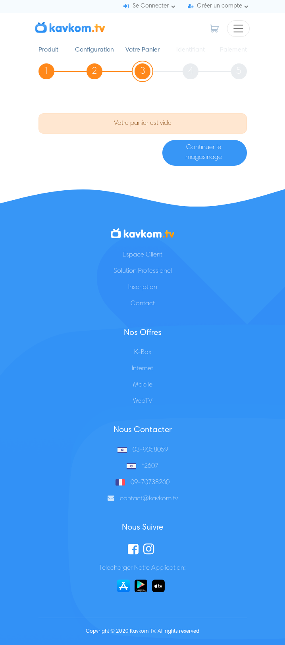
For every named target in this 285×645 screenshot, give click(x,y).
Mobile (142, 385)
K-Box (142, 352)
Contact (143, 303)
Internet (142, 369)
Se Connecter (151, 6)
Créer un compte (219, 6)
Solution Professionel (143, 271)
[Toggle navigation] (238, 28)
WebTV (142, 401)
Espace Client (142, 255)
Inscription (142, 287)
